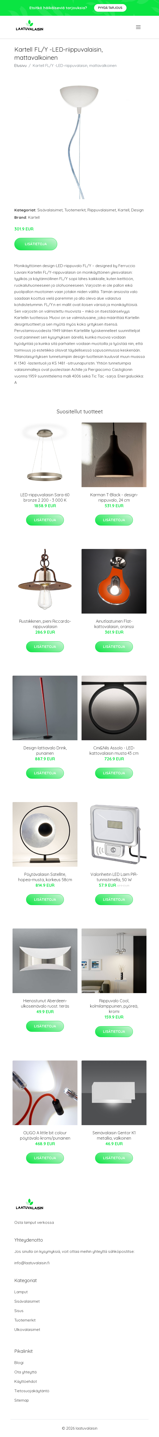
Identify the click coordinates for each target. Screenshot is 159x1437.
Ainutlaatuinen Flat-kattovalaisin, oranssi (114, 624)
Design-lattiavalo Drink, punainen (45, 750)
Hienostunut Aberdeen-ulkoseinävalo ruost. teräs (45, 1003)
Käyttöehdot (25, 1381)
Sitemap (21, 1400)
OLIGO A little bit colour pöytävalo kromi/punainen (45, 1135)
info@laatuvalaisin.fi (32, 1262)
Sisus (19, 1310)
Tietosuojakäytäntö (31, 1390)
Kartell (123, 210)
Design (137, 210)
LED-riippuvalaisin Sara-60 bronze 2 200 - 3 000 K (45, 497)
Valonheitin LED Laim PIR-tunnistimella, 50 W (114, 877)
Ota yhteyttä (25, 1372)
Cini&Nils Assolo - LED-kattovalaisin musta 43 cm (114, 750)
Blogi (19, 1362)
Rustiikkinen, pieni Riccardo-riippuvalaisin (45, 624)
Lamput (21, 1291)
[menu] (139, 27)
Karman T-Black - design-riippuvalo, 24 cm (114, 497)
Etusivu (20, 65)
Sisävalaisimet (50, 210)
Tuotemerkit (75, 210)
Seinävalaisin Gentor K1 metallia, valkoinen (114, 1135)
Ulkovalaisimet (27, 1329)
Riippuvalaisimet (101, 210)
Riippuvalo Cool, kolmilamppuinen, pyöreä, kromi (114, 1006)
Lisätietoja (36, 244)
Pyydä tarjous (110, 8)
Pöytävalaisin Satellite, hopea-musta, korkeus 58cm (45, 877)
